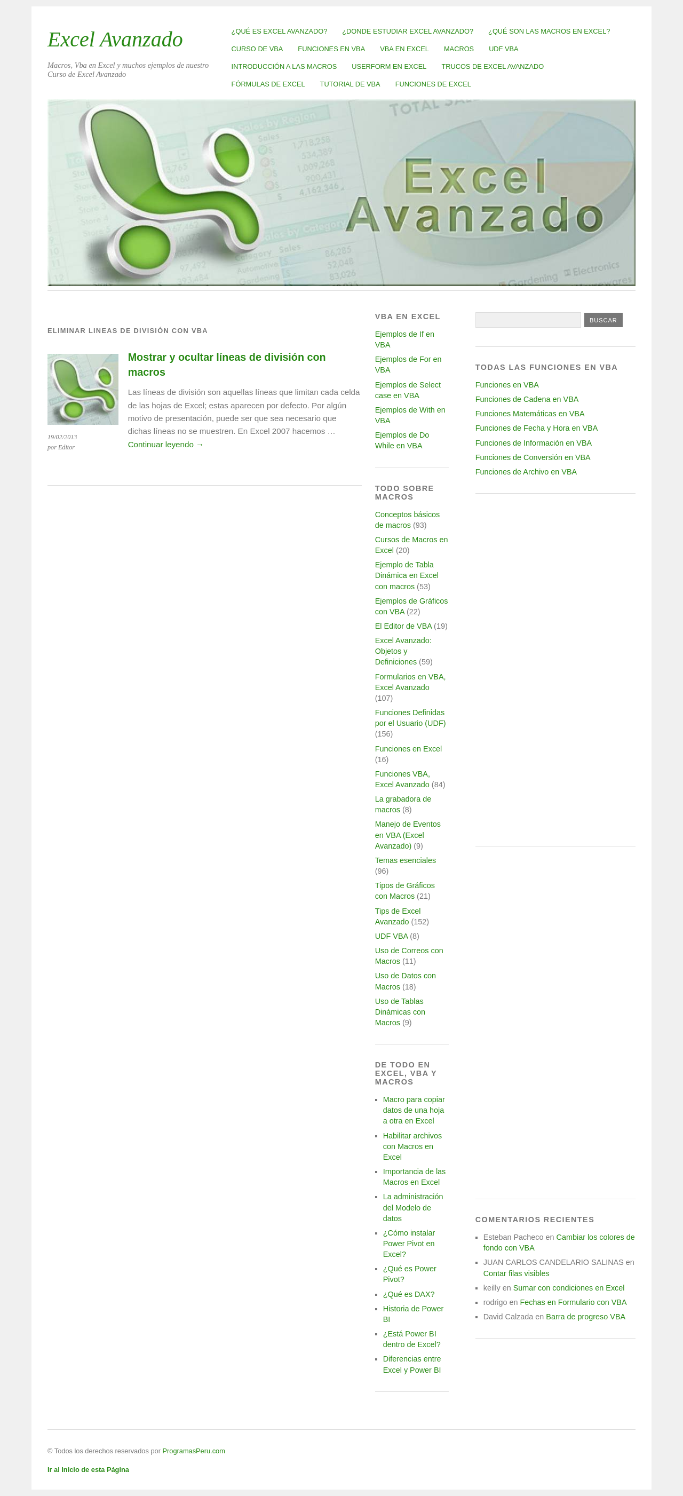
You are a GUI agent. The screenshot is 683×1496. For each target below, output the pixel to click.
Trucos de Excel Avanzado (492, 66)
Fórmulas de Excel (268, 84)
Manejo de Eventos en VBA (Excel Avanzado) (408, 835)
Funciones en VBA (331, 49)
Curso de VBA (257, 49)
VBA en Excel (404, 49)
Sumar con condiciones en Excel (569, 1288)
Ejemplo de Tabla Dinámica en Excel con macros (407, 575)
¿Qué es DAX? (409, 1294)
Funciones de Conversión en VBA (533, 457)
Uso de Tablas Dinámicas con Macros (400, 1012)
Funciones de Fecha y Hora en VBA (536, 428)
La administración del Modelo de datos (413, 1207)
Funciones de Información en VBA (533, 443)
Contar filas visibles (516, 1273)
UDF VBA (503, 49)
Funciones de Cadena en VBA (527, 399)
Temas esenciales (405, 860)
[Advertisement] (555, 670)
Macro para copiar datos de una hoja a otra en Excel (414, 1110)
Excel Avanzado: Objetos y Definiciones (403, 651)
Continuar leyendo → (166, 444)
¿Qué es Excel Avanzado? (280, 31)
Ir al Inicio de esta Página (88, 1470)
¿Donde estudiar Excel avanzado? (407, 31)
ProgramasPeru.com (193, 1451)
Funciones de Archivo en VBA (526, 472)
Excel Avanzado (115, 39)
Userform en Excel (389, 66)
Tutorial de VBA (350, 84)
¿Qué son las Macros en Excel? (549, 31)
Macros (459, 49)
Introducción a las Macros (284, 66)
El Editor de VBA (403, 626)
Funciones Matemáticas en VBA (530, 413)
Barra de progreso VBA (585, 1316)
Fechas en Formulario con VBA (573, 1302)
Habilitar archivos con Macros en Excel (412, 1146)
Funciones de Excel (433, 84)
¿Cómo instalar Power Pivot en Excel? (409, 1243)
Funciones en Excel (408, 749)
